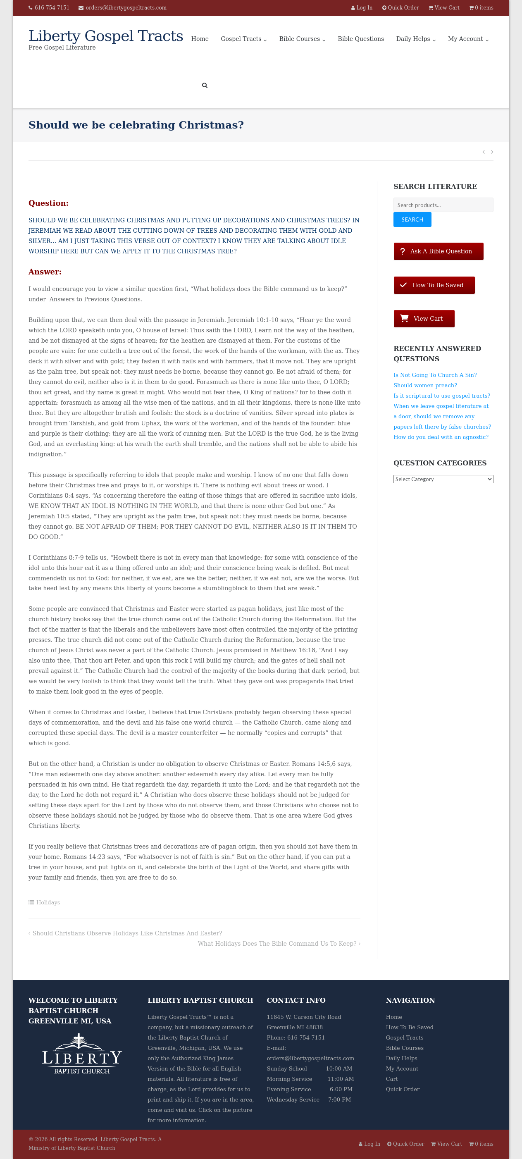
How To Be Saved (410, 1027)
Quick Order (403, 1089)
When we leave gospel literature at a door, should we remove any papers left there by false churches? (442, 416)
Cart (392, 1079)
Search (412, 219)
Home (200, 39)
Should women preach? (425, 385)
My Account (465, 39)
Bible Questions (361, 39)
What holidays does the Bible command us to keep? (277, 943)
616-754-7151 (52, 8)
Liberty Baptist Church (189, 1038)
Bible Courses (299, 39)
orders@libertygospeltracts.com (126, 8)
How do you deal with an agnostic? (441, 437)
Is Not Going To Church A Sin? (435, 375)
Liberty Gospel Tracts (127, 1139)
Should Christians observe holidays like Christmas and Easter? (127, 933)
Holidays (48, 902)
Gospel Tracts (241, 39)
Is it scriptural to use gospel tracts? (441, 396)
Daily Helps (413, 39)
